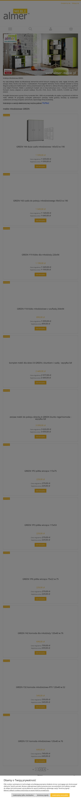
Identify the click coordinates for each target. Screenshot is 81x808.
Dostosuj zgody (43, 795)
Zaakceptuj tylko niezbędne (23, 795)
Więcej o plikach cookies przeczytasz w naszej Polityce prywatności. (26, 790)
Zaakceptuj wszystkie (60, 795)
